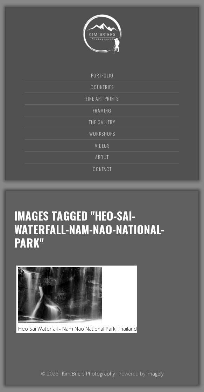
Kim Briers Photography (102, 34)
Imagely (155, 373)
